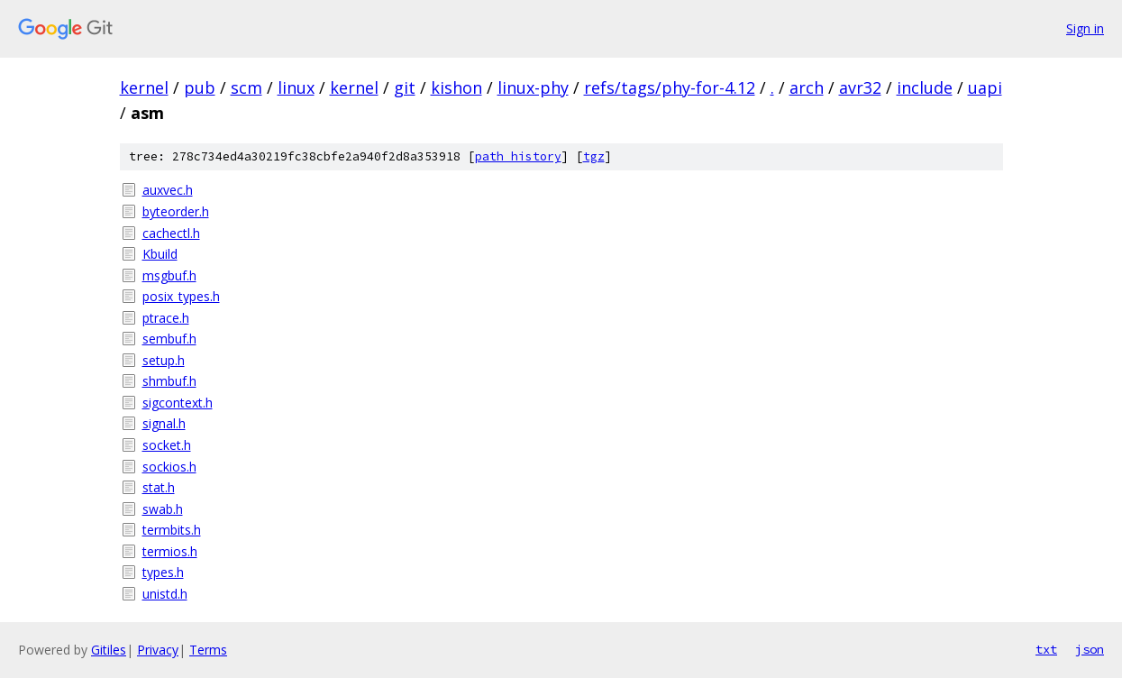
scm (246, 87)
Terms (208, 649)
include (925, 87)
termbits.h (171, 529)
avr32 (860, 87)
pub (199, 87)
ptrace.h (165, 317)
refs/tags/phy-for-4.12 (669, 87)
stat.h (158, 487)
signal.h (164, 423)
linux (296, 87)
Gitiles (108, 649)
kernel (144, 87)
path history (518, 156)
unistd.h (164, 593)
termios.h (169, 551)
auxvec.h (167, 189)
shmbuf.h (169, 380)
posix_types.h (181, 296)
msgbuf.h (169, 275)
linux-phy (533, 87)
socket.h (166, 445)
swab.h (162, 509)
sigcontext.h (177, 402)
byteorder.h (175, 211)
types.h (163, 572)
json (1089, 649)
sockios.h (169, 466)
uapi (985, 87)
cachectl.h (171, 233)
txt (1046, 649)
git (404, 87)
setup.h (163, 360)
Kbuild (160, 253)
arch (806, 87)
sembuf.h (169, 338)
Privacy (157, 649)
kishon (456, 87)
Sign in (1085, 28)
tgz (594, 156)
